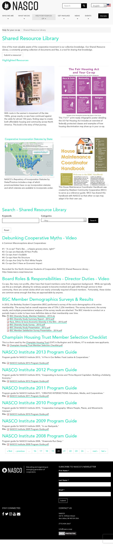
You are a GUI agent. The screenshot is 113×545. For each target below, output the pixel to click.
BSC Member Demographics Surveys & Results (47, 299)
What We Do (24, 17)
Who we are (8, 17)
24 (82, 451)
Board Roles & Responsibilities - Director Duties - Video (55, 278)
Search (93, 220)
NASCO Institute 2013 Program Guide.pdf (29, 363)
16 (35, 451)
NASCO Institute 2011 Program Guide (39, 388)
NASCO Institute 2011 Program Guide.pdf (29, 396)
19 (53, 451)
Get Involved (64, 17)
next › (95, 451)
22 (70, 451)
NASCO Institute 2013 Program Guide (39, 352)
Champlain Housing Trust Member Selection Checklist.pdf (36, 345)
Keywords (7, 216)
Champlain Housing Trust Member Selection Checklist (54, 337)
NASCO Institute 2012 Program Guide (39, 369)
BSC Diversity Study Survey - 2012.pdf (27, 324)
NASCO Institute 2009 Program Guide (39, 421)
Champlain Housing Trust (37, 342)
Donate (103, 16)
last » (103, 451)
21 (64, 451)
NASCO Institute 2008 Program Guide (39, 436)
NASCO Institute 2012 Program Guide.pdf (29, 381)
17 (41, 451)
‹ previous (20, 451)
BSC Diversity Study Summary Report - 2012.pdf (32, 319)
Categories (46, 216)
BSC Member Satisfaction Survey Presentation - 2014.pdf (36, 330)
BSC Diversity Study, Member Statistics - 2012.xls (32, 316)
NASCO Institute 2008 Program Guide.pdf (29, 444)
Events (88, 17)
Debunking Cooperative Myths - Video (39, 238)
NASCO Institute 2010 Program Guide (39, 402)
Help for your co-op (44, 17)
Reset (6, 230)
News (77, 17)
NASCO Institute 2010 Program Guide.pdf (29, 414)
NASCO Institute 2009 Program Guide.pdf (29, 429)
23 (76, 451)
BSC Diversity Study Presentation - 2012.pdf (30, 327)
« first (9, 451)
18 (47, 451)
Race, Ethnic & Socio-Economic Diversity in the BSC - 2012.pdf (38, 321)
